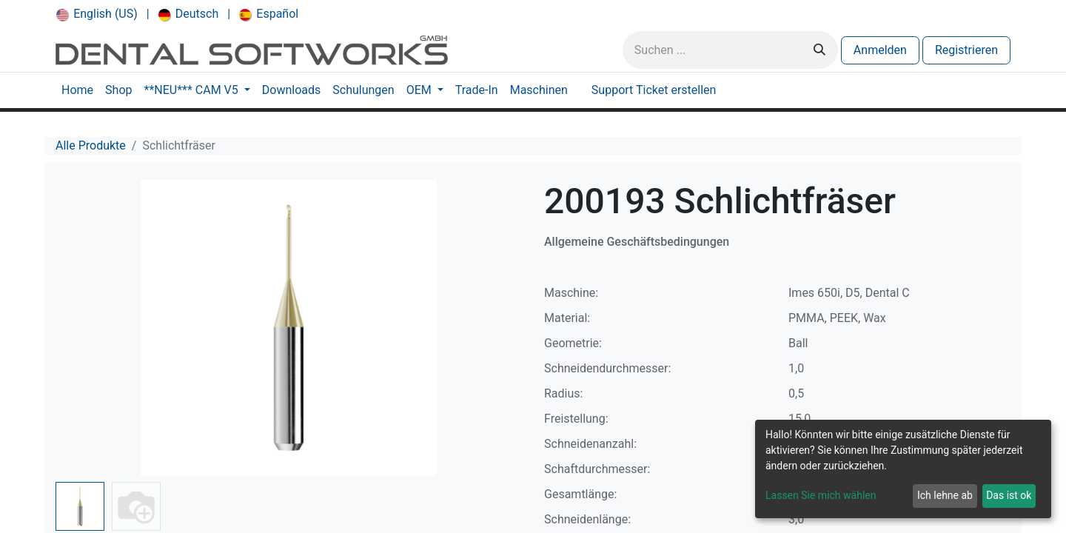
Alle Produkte (91, 145)
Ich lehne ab (945, 495)
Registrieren (966, 50)
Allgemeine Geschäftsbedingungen (636, 242)
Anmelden (880, 50)
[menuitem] (97, 14)
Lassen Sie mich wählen (820, 495)
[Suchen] (819, 50)
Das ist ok (1008, 495)
